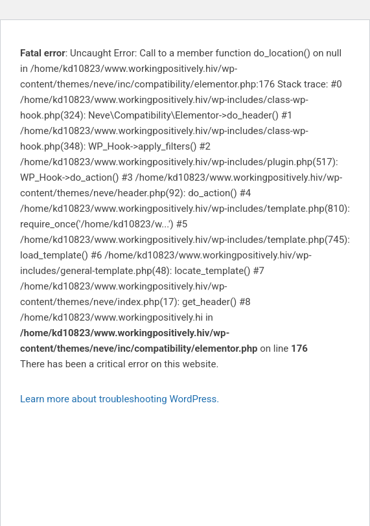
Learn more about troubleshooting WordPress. (119, 399)
